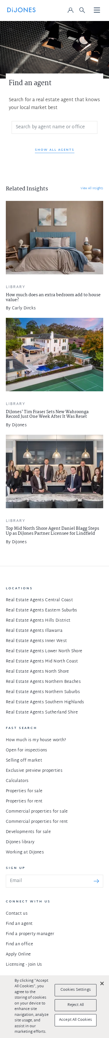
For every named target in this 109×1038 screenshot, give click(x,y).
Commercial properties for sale (37, 811)
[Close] (102, 983)
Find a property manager (30, 934)
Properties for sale (24, 791)
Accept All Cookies (75, 1019)
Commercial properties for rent (37, 821)
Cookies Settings (75, 989)
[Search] (54, 127)
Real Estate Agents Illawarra (34, 630)
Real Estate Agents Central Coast (39, 600)
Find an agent (19, 923)
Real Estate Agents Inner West (36, 641)
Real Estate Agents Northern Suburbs (43, 692)
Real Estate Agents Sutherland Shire (42, 712)
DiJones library (20, 842)
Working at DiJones (25, 852)
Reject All (75, 1005)
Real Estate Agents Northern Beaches (43, 681)
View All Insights (92, 188)
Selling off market (24, 760)
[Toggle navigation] (97, 10)
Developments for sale (28, 832)
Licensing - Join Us (24, 964)
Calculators (17, 781)
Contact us (17, 913)
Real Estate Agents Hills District (38, 620)
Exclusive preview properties (34, 770)
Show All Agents (54, 150)
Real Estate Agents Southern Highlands (45, 702)
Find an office (19, 944)
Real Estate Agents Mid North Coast (42, 661)
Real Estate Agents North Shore (37, 671)
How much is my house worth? (36, 740)
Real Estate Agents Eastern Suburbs (41, 610)
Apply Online (18, 954)
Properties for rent (24, 801)
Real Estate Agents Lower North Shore (44, 651)
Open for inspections (26, 750)
